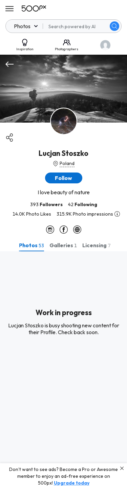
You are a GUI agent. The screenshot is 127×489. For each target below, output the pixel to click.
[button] (63, 178)
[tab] (31, 245)
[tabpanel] (63, 370)
